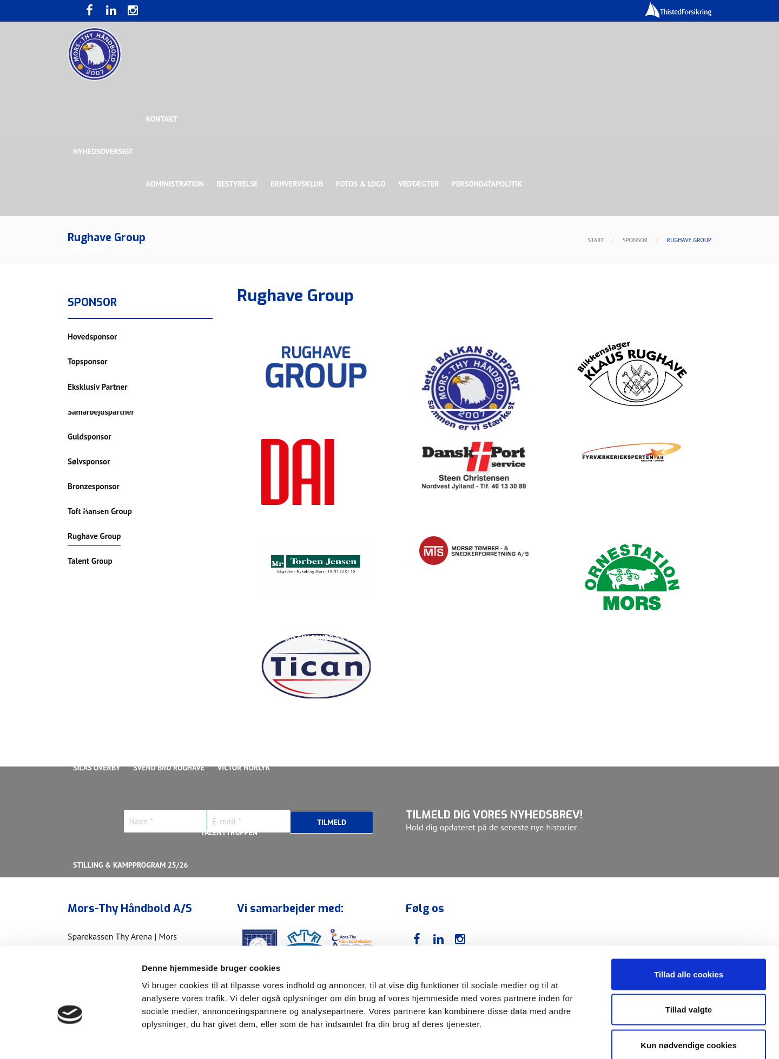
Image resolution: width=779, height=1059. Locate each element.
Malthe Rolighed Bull (460, 703)
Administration (175, 184)
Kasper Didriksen (564, 638)
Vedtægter (420, 184)
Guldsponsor (394, 313)
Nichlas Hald (539, 703)
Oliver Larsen (603, 703)
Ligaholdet (94, 573)
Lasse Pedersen (307, 703)
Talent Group (167, 378)
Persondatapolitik (489, 184)
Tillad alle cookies (688, 917)
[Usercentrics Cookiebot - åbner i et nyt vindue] (70, 1038)
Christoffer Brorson (170, 638)
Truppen (88, 508)
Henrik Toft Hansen (427, 638)
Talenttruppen (229, 832)
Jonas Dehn (498, 638)
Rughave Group (101, 378)
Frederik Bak (247, 638)
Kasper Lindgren (640, 638)
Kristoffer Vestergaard (118, 703)
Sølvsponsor (456, 313)
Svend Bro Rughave (169, 767)
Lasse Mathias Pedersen (221, 703)
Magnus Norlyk (378, 703)
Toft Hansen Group (601, 313)
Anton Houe (95, 638)
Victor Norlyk (244, 767)
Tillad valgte (688, 952)
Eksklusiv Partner (234, 313)
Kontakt (162, 119)
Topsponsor (164, 313)
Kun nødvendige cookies (689, 988)
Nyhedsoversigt (103, 151)
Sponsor (89, 249)
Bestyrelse (238, 184)
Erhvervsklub (298, 184)
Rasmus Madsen (670, 703)
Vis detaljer (562, 1037)
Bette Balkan (98, 443)
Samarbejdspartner (319, 313)
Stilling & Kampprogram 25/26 (130, 865)
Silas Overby (97, 767)
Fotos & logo (362, 184)
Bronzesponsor (523, 313)
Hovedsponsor (100, 313)
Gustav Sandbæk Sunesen (332, 638)
